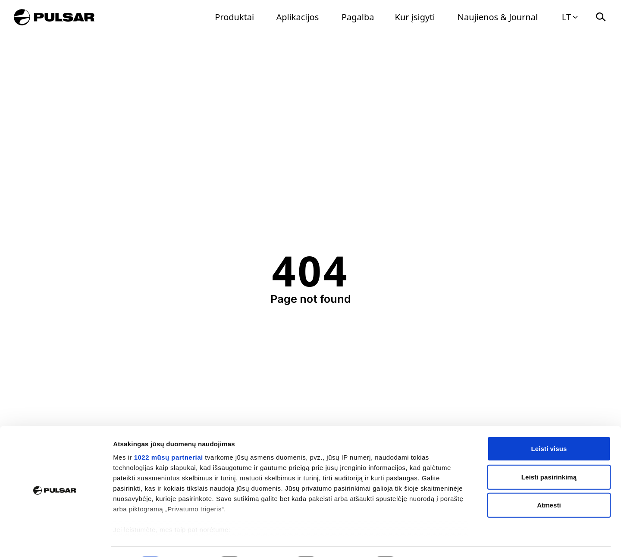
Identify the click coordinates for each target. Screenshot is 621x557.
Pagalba (358, 17)
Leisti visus (549, 425)
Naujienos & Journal (498, 17)
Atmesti (549, 481)
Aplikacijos (297, 17)
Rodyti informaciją (442, 540)
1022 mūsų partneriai (168, 434)
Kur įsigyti (415, 17)
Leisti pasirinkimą (549, 453)
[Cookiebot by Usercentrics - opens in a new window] (56, 540)
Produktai (234, 17)
